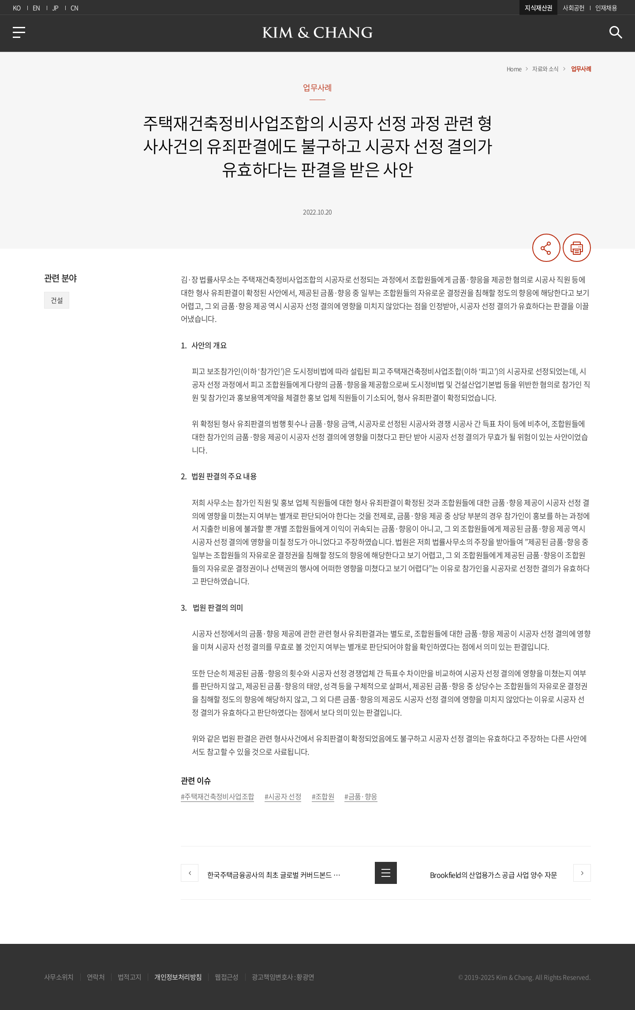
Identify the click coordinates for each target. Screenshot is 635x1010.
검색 (615, 32)
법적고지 (129, 977)
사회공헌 (573, 7)
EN (36, 7)
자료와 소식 (545, 68)
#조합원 (323, 796)
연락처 (96, 977)
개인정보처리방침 (178, 977)
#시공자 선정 (283, 796)
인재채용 (606, 7)
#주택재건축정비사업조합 (217, 796)
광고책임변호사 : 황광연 (283, 977)
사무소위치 (59, 977)
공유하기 (546, 248)
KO (17, 7)
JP (55, 7)
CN (74, 7)
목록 (386, 873)
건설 (57, 300)
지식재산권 (538, 7)
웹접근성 (226, 977)
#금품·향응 (360, 796)
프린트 (577, 248)
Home (514, 68)
